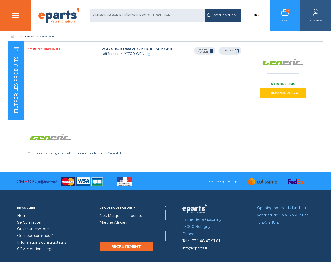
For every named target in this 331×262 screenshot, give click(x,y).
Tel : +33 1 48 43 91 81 (201, 241)
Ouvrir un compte (33, 229)
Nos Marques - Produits (121, 215)
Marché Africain (113, 222)
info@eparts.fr (194, 248)
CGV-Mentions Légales (37, 249)
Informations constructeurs (41, 242)
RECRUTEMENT (126, 246)
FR (255, 15)
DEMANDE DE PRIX (284, 93)
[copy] (148, 54)
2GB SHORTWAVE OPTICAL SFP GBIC (138, 49)
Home (23, 215)
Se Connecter (29, 222)
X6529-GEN (134, 53)
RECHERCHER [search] (221, 15)
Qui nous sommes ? (35, 235)
